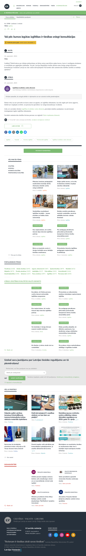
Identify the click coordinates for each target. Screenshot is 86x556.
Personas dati (64, 274)
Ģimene (25, 274)
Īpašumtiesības (57, 268)
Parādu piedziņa (23, 271)
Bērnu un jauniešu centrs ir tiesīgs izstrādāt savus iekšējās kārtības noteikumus (43, 250)
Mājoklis (9, 271)
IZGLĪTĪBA (11, 166)
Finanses (64, 503)
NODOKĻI (11, 168)
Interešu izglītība (28, 139)
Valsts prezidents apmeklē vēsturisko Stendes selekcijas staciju (68, 479)
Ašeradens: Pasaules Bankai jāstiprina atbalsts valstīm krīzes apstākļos (69, 499)
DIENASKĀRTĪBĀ (44, 5)
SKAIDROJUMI (20, 5)
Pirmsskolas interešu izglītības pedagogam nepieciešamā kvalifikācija (67, 250)
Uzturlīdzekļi (64, 271)
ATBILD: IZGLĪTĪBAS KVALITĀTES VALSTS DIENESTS (22, 281)
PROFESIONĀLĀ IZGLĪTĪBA (16, 172)
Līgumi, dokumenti (40, 268)
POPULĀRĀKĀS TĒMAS (12, 262)
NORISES (28, 5)
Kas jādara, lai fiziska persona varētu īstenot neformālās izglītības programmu (41, 294)
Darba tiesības (23, 268)
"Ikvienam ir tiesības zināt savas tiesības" (24, 541)
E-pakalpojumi (39, 420)
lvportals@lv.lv (35, 531)
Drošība (44, 350)
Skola (41, 331)
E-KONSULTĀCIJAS (61, 5)
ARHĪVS (18, 8)
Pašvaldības (51, 271)
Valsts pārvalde (66, 483)
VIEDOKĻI (35, 5)
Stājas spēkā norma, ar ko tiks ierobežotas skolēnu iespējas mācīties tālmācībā (67, 183)
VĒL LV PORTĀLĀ (10, 389)
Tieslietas (9, 268)
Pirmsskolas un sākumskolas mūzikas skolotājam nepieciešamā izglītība (70, 294)
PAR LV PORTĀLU (11, 528)
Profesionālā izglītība (42, 139)
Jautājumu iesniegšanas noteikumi (41, 119)
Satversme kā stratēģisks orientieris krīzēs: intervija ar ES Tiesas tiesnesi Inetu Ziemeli (14, 446)
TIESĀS (53, 5)
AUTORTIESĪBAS (11, 534)
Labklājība (37, 271)
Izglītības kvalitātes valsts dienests (24, 87)
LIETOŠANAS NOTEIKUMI (14, 530)
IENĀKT (79, 2)
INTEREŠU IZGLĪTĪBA (14, 170)
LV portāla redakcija (33, 528)
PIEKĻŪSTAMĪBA (11, 532)
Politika (16, 451)
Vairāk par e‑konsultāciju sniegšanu (68, 377)
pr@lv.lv (38, 533)
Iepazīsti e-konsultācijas (14, 382)
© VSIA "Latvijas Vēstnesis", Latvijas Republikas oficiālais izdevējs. (25, 547)
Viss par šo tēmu (16, 255)
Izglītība (10, 26)
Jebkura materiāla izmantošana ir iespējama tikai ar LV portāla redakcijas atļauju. (30, 545)
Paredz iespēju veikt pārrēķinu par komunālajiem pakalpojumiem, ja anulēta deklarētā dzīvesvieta (42, 446)
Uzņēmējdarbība (11, 274)
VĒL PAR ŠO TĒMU (14, 159)
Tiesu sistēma (38, 274)
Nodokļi (17, 139)
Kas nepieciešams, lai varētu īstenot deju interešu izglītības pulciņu (42, 232)
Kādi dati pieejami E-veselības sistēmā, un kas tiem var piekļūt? (42, 415)
